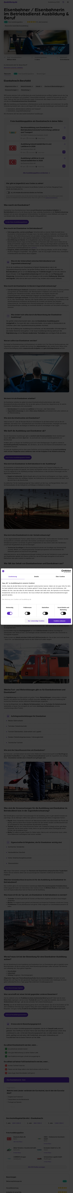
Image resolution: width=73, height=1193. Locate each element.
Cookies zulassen (59, 621)
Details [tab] (36, 576)
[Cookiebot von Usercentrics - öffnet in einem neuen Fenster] (63, 571)
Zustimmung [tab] (12, 576)
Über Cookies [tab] (60, 576)
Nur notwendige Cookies (36, 621)
